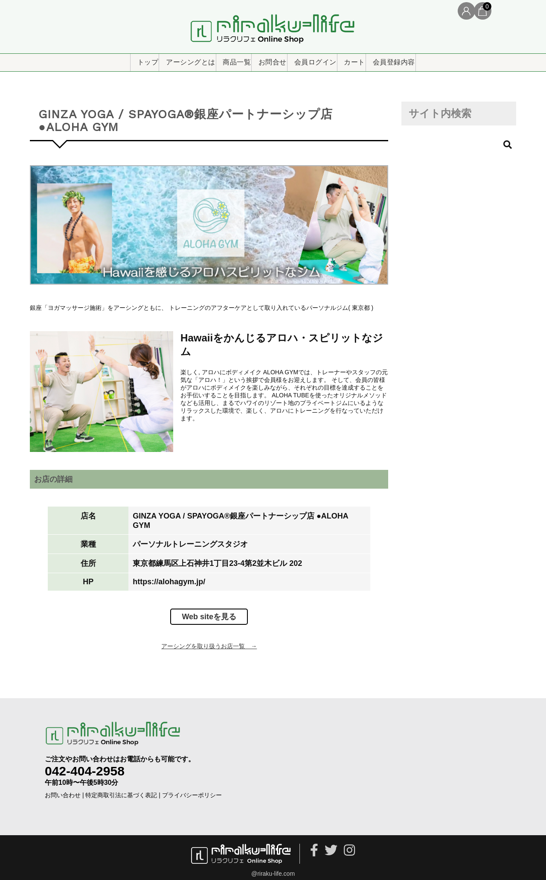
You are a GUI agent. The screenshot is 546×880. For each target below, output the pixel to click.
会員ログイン (327, 59)
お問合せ (270, 59)
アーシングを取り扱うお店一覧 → (209, 641)
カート (381, 59)
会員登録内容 (434, 59)
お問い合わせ (63, 789)
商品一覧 (219, 59)
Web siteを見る (209, 611)
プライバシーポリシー (192, 789)
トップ (102, 59)
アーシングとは (159, 59)
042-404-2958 (85, 765)
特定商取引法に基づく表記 (121, 789)
